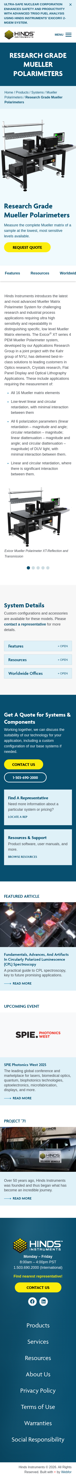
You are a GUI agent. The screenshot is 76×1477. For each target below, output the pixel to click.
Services (38, 1341)
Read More (17, 983)
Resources (40, 273)
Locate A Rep (17, 817)
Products (22, 92)
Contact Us (23, 764)
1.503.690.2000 (26, 1268)
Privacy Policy (38, 1390)
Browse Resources (22, 857)
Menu (59, 34)
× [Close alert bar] (70, 4)
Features (12, 273)
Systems (37, 92)
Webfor (66, 1472)
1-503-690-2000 (25, 777)
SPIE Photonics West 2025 (25, 1064)
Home (8, 92)
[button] (28, 567)
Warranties (38, 1423)
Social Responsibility (38, 1439)
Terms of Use (38, 1407)
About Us (38, 1374)
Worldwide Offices (25, 673)
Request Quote (27, 247)
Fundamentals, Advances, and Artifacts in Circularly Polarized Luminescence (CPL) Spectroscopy (36, 959)
